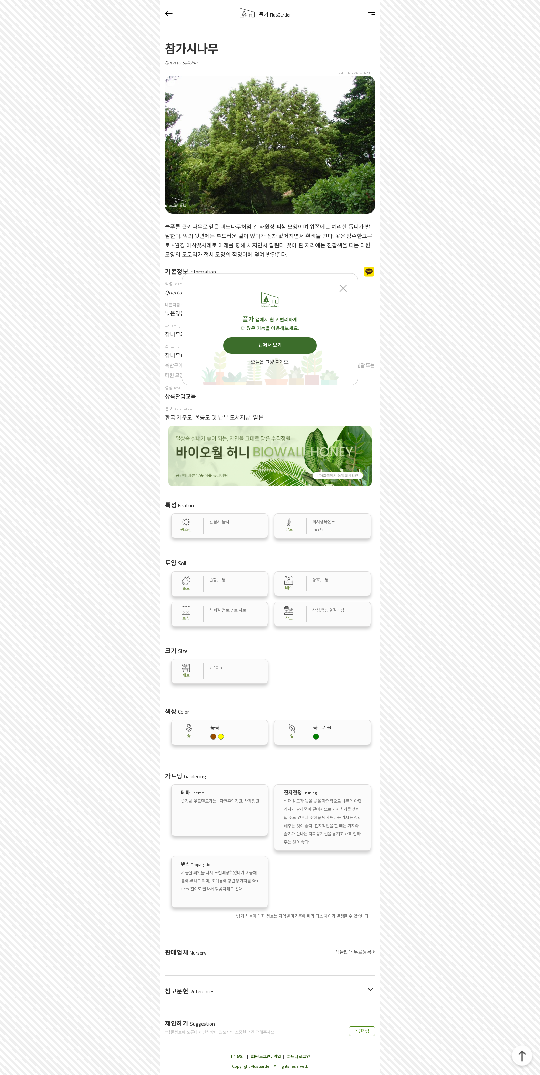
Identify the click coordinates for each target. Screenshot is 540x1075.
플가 (275, 14)
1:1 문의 (237, 1057)
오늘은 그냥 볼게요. (270, 362)
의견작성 (362, 1031)
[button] (170, 206)
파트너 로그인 (298, 1057)
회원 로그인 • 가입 (266, 1057)
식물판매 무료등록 (355, 952)
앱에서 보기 (270, 345)
